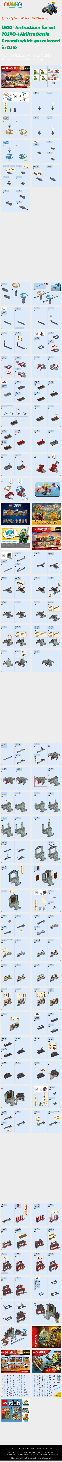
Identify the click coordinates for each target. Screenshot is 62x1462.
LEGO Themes (37, 18)
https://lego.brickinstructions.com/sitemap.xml (34, 1458)
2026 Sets (24, 18)
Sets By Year (11, 18)
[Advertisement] (31, 248)
